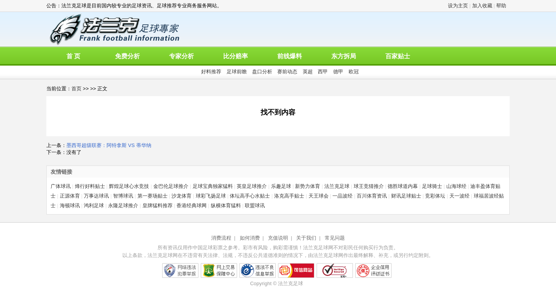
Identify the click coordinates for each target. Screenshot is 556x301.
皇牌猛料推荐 (157, 205)
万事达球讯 (96, 196)
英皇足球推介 (252, 186)
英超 (308, 71)
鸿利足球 (94, 205)
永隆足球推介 (123, 205)
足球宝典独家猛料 (213, 186)
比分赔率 (235, 56)
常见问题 (335, 238)
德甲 (338, 71)
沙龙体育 (181, 196)
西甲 (323, 71)
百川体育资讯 (372, 196)
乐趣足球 (281, 186)
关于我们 (306, 238)
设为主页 (458, 5)
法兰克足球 (336, 186)
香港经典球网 (191, 205)
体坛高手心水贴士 (250, 196)
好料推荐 (211, 71)
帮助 (501, 5)
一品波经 (342, 196)
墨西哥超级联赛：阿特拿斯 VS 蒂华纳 (108, 145)
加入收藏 (482, 5)
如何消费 (250, 238)
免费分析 (127, 56)
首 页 (73, 56)
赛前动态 (287, 71)
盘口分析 (262, 71)
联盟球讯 (255, 205)
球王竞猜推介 (369, 186)
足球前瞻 (237, 71)
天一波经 (459, 196)
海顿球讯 (70, 205)
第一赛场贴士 (152, 196)
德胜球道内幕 (403, 186)
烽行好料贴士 (90, 186)
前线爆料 (289, 56)
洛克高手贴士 (289, 196)
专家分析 (181, 56)
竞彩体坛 (435, 196)
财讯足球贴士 (406, 196)
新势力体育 (307, 186)
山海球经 (456, 186)
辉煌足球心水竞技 (129, 186)
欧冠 (354, 71)
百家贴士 (397, 56)
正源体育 (70, 196)
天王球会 (319, 196)
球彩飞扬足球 (211, 196)
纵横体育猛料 (226, 205)
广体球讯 (61, 186)
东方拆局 (343, 56)
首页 (76, 88)
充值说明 (278, 238)
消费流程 (221, 238)
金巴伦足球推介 (170, 186)
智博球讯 (123, 196)
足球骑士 (432, 186)
